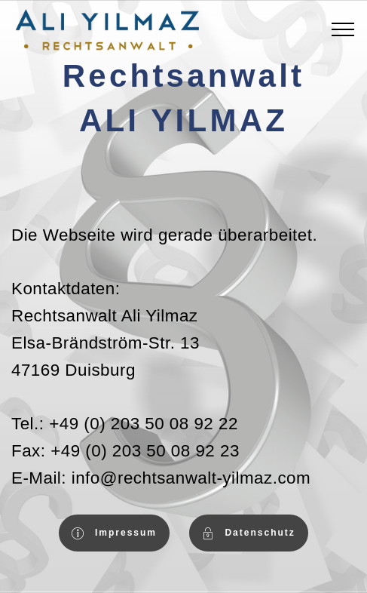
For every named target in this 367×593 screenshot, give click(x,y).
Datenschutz (248, 533)
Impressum (114, 533)
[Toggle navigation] (343, 29)
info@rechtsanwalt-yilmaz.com (191, 478)
